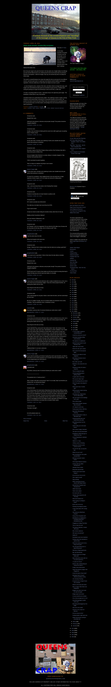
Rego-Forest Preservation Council (78, 207)
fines (33, 108)
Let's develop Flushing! (78, 578)
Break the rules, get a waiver (79, 348)
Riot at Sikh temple (77, 401)
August (74, 321)
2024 (73, 284)
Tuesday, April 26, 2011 (34, 125)
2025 (73, 282)
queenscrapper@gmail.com (55, 678)
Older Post (65, 420)
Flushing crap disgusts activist (79, 506)
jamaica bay (43, 108)
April (74, 329)
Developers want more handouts (80, 537)
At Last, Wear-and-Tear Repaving (77, 138)
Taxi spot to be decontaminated (80, 431)
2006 (73, 636)
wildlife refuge (59, 108)
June (74, 325)
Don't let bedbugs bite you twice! (80, 381)
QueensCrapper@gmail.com (76, 81)
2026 (73, 280)
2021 (73, 290)
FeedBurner (82, 95)
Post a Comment (27, 418)
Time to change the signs (78, 371)
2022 (73, 288)
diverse (30, 108)
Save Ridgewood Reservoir (76, 209)
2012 (73, 309)
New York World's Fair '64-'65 (76, 205)
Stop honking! (76, 479)
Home (45, 420)
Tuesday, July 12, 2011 (34, 402)
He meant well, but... (77, 493)
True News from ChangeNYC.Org (77, 211)
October (75, 317)
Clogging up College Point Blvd (80, 523)
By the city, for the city (78, 504)
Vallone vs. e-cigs (77, 440)
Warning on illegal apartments (79, 550)
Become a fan (73, 186)
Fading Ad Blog (73, 253)
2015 (73, 302)
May (74, 327)
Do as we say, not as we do (79, 475)
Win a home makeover (78, 531)
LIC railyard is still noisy (78, 407)
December (75, 313)
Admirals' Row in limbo (78, 467)
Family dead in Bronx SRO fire (80, 409)
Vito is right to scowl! (77, 477)
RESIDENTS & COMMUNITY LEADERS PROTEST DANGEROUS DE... (79, 519)
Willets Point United (74, 212)
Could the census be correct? (79, 335)
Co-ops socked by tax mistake (79, 596)
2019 (73, 294)
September (75, 319)
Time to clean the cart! (78, 525)
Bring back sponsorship (78, 469)
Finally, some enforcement (79, 567)
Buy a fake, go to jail (77, 361)
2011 (73, 311)
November (75, 315)
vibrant (53, 108)
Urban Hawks (73, 272)
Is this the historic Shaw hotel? (80, 573)
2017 (73, 298)
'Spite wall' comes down (78, 346)
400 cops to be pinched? (78, 533)
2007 (73, 634)
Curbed (71, 251)
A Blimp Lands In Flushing (79, 443)
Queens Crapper (33, 106)
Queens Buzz (73, 263)
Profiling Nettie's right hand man (80, 615)
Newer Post (26, 420)
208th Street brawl (77, 488)
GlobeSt (72, 258)
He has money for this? (78, 613)
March (74, 621)
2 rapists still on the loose (78, 376)
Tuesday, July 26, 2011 (34, 415)
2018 (73, 296)
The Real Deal (73, 271)
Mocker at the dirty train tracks (79, 584)
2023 (73, 286)
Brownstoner (73, 249)
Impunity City (73, 260)
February (75, 623)
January (75, 625)
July (74, 323)
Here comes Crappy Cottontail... (80, 429)
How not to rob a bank (78, 607)
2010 (73, 628)
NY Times (64, 47)
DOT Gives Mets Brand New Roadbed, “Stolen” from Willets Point (77, 142)
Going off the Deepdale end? (79, 515)
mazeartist (29, 308)
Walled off (75, 535)
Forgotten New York (74, 256)
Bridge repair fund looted (78, 594)
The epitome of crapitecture (79, 340)
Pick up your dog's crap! (78, 378)
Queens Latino (73, 265)
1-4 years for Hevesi (77, 561)
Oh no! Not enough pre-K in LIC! (80, 598)
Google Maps (75, 241)
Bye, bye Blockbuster (77, 552)
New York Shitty (73, 262)
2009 (73, 630)
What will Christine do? (78, 498)
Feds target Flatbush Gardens (79, 461)
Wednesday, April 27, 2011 (35, 312)
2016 (73, 300)
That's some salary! (77, 490)
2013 (73, 307)
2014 (73, 305)
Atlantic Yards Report (75, 247)
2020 (73, 292)
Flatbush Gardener (74, 254)
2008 (73, 632)
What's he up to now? (78, 452)
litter (48, 108)
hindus (37, 108)
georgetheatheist (31, 233)
